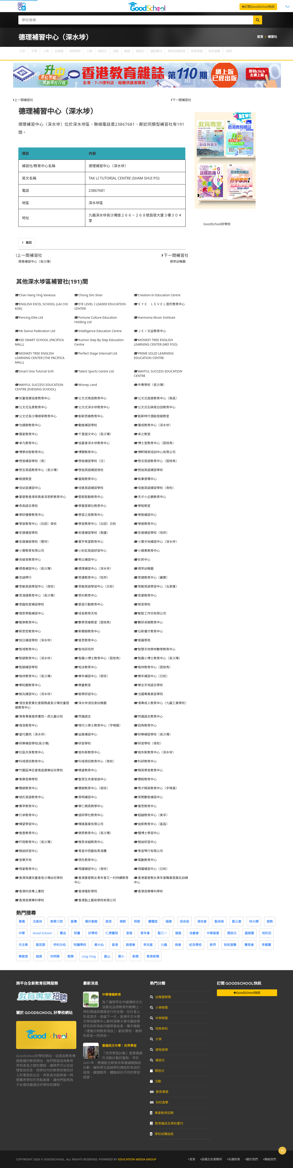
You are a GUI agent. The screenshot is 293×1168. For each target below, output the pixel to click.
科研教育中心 (145, 761)
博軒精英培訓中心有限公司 (154, 452)
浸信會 (202, 921)
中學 (37, 53)
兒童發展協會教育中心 (32, 398)
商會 (178, 945)
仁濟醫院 (111, 933)
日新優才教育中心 (148, 631)
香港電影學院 (85, 891)
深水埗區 (96, 202)
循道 (178, 933)
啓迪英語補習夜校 (88, 470)
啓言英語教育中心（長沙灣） (37, 470)
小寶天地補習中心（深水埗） (156, 541)
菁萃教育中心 (26, 806)
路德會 (130, 945)
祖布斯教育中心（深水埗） (154, 752)
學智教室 (142, 506)
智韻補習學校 (26, 667)
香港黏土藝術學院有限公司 (95, 900)
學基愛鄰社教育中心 (90, 506)
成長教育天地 (85, 613)
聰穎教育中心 (26, 788)
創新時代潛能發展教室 (151, 416)
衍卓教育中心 (26, 815)
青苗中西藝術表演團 (90, 851)
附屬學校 (80, 945)
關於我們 (251, 1159)
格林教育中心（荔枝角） (153, 667)
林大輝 (254, 921)
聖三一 (162, 933)
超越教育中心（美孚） (151, 815)
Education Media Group (137, 1159)
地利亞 (266, 933)
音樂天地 (23, 860)
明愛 (137, 921)
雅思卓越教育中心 (88, 842)
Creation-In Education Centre (157, 295)
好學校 (93, 933)
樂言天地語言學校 (148, 685)
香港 (115, 945)
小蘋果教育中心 (147, 550)
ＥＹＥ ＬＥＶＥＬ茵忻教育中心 (159, 304)
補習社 (272, 37)
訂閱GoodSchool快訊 (258, 6)
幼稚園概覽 (160, 997)
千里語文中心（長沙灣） (93, 434)
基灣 (74, 921)
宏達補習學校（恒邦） (151, 532)
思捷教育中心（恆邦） (92, 577)
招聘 (265, 53)
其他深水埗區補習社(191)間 (52, 282)
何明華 (55, 956)
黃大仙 (99, 945)
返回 (27, 242)
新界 (213, 945)
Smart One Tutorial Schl (34, 371)
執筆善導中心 (145, 479)
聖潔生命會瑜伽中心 (90, 779)
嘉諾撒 (249, 933)
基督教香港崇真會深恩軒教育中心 (40, 497)
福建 (168, 921)
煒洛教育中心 (26, 725)
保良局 (184, 921)
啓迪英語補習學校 (148, 470)
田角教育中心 (145, 725)
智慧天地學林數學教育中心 (154, 649)
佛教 (123, 921)
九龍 (164, 945)
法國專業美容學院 (148, 694)
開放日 (117, 53)
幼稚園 (66, 53)
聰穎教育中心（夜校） (92, 788)
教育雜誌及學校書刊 (166, 1123)
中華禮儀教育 (111, 994)
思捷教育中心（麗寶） (151, 577)
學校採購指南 (204, 53)
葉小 (121, 956)
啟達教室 (23, 479)
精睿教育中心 (85, 770)
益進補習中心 (85, 734)
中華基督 (213, 933)
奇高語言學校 (26, 506)
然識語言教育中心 (148, 716)
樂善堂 (23, 956)
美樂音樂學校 (26, 779)
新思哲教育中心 (28, 631)
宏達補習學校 (26, 532)
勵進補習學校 (85, 425)
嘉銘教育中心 (85, 479)
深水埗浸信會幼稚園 (90, 703)
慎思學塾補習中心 (29, 613)
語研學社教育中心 (88, 815)
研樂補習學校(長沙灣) (32, 743)
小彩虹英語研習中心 (90, 550)
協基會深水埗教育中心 (92, 443)
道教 (270, 921)
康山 (107, 956)
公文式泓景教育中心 (31, 407)
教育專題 (228, 53)
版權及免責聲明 (211, 1159)
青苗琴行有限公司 (148, 851)
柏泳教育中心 (85, 667)
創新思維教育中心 (88, 416)
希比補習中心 (85, 559)
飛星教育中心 (26, 869)
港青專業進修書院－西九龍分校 (39, 716)
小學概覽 (159, 1007)
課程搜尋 (159, 1049)
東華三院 (56, 921)
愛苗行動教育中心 (88, 604)
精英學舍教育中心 (148, 770)
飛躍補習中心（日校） (151, 869)
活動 (132, 53)
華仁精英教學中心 (88, 806)
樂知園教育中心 (28, 685)
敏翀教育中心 (26, 622)
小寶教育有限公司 (29, 550)
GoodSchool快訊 (246, 993)
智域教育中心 (26, 649)
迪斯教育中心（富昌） (151, 824)
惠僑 (22, 921)
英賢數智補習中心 (148, 797)
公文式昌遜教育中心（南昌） (156, 398)
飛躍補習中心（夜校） (92, 869)
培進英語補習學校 (88, 488)
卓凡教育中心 (26, 443)
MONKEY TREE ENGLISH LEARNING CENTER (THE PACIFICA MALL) (39, 357)
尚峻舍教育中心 (28, 559)
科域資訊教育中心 (29, 761)
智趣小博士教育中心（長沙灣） (158, 658)
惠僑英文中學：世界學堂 (119, 1045)
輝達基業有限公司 (88, 824)
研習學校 (82, 743)
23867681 (97, 190)
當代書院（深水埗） (31, 734)
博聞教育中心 (85, 452)
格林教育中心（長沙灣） (34, 676)
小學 (51, 53)
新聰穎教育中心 (87, 631)
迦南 (39, 956)
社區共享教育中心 (29, 752)
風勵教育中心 (145, 860)
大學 (102, 53)
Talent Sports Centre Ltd (94, 371)
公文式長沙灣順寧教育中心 (36, 416)
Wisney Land (85, 385)
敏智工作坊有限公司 (150, 613)
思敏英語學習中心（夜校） (36, 586)
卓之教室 (142, 434)
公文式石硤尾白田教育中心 (154, 407)
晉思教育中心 (85, 640)
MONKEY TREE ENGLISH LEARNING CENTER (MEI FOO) (155, 342)
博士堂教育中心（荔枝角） (154, 443)
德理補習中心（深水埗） (57, 111)
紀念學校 (195, 945)
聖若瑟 (40, 945)
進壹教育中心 (26, 833)
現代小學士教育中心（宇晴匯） (98, 725)
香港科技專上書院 (29, 891)
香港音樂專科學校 (148, 891)
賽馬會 (249, 945)
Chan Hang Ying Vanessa (35, 295)
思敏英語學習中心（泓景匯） (156, 586)
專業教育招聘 (161, 1113)
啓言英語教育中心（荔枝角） (156, 461)
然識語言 (82, 716)
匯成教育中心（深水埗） (153, 425)
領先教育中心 (85, 860)
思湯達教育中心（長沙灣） (36, 595)
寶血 (63, 933)
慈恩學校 (142, 604)
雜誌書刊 (180, 53)
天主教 (23, 945)
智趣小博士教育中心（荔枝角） (98, 658)
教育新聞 (153, 956)
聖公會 (236, 921)
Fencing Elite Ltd (29, 317)
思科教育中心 (85, 595)
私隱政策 (233, 1159)
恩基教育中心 (145, 595)
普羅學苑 (142, 640)
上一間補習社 (23, 100)
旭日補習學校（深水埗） (34, 640)
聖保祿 (219, 921)
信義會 (194, 933)
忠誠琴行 (23, 577)
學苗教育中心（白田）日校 (95, 523)
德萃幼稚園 (178, 261)
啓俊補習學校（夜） (31, 461)
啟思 (108, 921)
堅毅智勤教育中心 (88, 497)
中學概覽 (159, 1018)
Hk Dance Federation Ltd (35, 331)
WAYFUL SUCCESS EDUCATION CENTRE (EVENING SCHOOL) (39, 387)
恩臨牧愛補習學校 (29, 604)
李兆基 (148, 945)
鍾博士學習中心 (147, 833)
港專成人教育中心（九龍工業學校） (161, 703)
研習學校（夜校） (148, 743)
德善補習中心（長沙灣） (35, 261)
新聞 (135, 956)
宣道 (129, 933)
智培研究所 (84, 649)
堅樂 (70, 956)
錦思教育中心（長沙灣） (93, 833)
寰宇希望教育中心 (88, 541)
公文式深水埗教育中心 (92, 407)
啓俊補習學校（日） (90, 461)
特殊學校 (85, 53)
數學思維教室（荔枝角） (93, 622)
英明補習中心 (85, 797)
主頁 (23, 53)
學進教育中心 (145, 523)
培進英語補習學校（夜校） (154, 488)
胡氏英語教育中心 (29, 797)
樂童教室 (82, 685)
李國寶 (266, 945)
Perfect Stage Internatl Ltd (95, 353)
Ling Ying (89, 956)
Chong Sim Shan (88, 295)
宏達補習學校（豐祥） (32, 541)
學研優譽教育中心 (29, 515)
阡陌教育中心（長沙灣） (34, 842)
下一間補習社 (181, 100)
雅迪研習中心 (145, 842)
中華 (22, 933)
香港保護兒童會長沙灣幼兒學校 (39, 878)
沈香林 (37, 921)
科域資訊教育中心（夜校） (95, 761)
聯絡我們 (269, 1159)
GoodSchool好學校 (217, 224)
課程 (146, 53)
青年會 (145, 933)
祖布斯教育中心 (87, 752)
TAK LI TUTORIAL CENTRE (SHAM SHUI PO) (124, 178)
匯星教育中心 (26, 434)
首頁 (260, 37)
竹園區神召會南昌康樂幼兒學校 (39, 770)
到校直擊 (248, 53)
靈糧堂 (153, 921)
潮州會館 (91, 921)
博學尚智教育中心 (29, 452)
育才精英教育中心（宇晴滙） (156, 788)
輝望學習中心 (26, 824)
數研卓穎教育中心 (148, 622)
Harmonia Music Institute (154, 317)
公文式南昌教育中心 (90, 398)
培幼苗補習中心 (28, 488)
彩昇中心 (142, 559)
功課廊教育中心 (28, 425)
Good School (42, 933)
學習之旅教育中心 (88, 515)
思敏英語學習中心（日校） (95, 586)
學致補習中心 (145, 515)
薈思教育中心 (145, 806)
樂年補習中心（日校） (151, 676)
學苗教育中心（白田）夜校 (36, 523)
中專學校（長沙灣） (150, 385)
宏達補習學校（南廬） (92, 532)
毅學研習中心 (85, 694)
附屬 (77, 933)
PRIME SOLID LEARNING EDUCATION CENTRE (154, 355)
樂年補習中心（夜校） (92, 676)
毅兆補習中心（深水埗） (34, 694)
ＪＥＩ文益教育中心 (150, 331)
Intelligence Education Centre (98, 331)
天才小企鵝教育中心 (150, 497)
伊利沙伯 (59, 945)
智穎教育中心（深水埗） (34, 658)
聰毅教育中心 (145, 779)
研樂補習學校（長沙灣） (153, 734)
